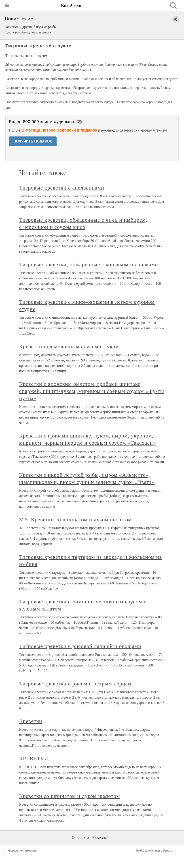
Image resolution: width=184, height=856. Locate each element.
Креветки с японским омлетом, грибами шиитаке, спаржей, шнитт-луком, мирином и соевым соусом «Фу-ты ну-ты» (91, 391)
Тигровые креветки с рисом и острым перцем (75, 684)
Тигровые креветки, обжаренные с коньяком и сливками (88, 264)
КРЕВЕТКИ (33, 758)
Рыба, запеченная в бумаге (154, 850)
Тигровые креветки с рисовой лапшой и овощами (80, 646)
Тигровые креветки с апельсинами (61, 188)
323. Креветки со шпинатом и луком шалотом (75, 519)
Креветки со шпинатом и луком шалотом (69, 796)
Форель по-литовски (22, 850)
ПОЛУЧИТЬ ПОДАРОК (32, 141)
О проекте (80, 837)
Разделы (99, 837)
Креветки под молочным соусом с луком (69, 346)
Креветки (30, 721)
